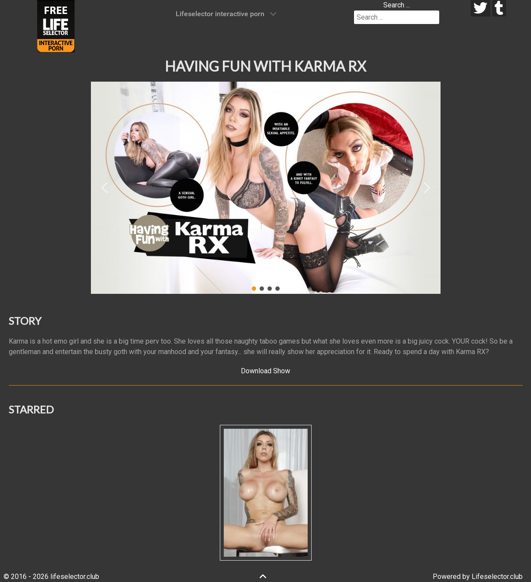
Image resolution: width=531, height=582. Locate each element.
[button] (104, 188)
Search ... (396, 5)
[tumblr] (499, 8)
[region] (266, 188)
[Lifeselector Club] (56, 25)
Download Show (265, 371)
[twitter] (480, 8)
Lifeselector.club (497, 576)
